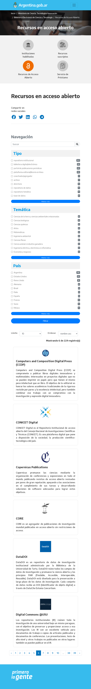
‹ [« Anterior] (11, 653)
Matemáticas (47, 232)
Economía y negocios (47, 252)
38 (68, 653)
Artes (47, 228)
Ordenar (52, 333)
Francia (47, 300)
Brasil (47, 288)
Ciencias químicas (47, 224)
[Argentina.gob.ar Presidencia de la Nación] (22, 675)
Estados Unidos (47, 276)
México (47, 308)
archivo (47, 180)
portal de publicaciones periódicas (47, 168)
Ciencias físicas (47, 240)
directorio (47, 184)
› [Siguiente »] (79, 653)
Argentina (47, 272)
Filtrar (45, 321)
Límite (14, 333)
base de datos (47, 195)
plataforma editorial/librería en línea (47, 172)
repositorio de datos (47, 188)
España (47, 296)
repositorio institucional (47, 160)
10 (58, 653)
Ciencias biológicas (47, 220)
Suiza (47, 304)
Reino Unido (47, 280)
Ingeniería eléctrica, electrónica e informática (47, 248)
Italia (47, 292)
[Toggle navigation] (74, 5)
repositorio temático (47, 191)
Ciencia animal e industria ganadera (47, 244)
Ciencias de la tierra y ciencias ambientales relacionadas (47, 216)
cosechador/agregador (47, 176)
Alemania (47, 284)
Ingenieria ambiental (47, 236)
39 (74, 653)
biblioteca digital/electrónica (47, 164)
